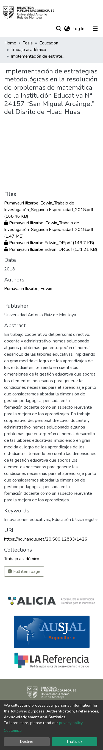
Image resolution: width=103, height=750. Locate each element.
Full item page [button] (24, 571)
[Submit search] (58, 28)
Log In (79, 29)
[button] (66, 28)
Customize (13, 730)
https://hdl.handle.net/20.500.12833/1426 (45, 539)
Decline (26, 741)
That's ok (74, 741)
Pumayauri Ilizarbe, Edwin (28, 289)
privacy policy (70, 722)
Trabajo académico (28, 50)
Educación (48, 43)
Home (10, 43)
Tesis (28, 43)
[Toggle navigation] (95, 28)
